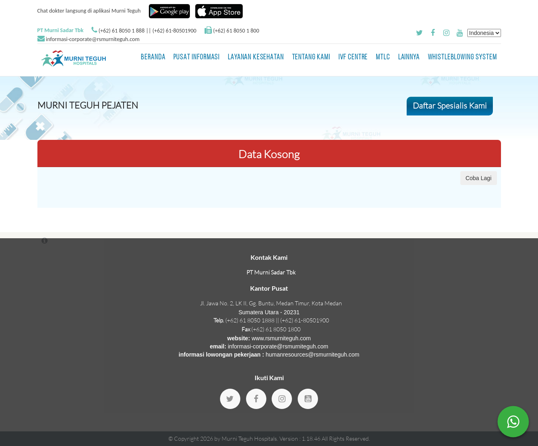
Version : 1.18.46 (300, 438)
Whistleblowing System (462, 57)
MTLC (383, 57)
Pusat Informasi (196, 57)
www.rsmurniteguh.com (281, 338)
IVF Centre (353, 57)
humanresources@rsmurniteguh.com (312, 354)
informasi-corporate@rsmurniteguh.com (92, 39)
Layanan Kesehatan (255, 57)
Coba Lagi (479, 178)
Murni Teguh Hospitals (249, 438)
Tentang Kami (311, 57)
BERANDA (153, 57)
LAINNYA (409, 57)
